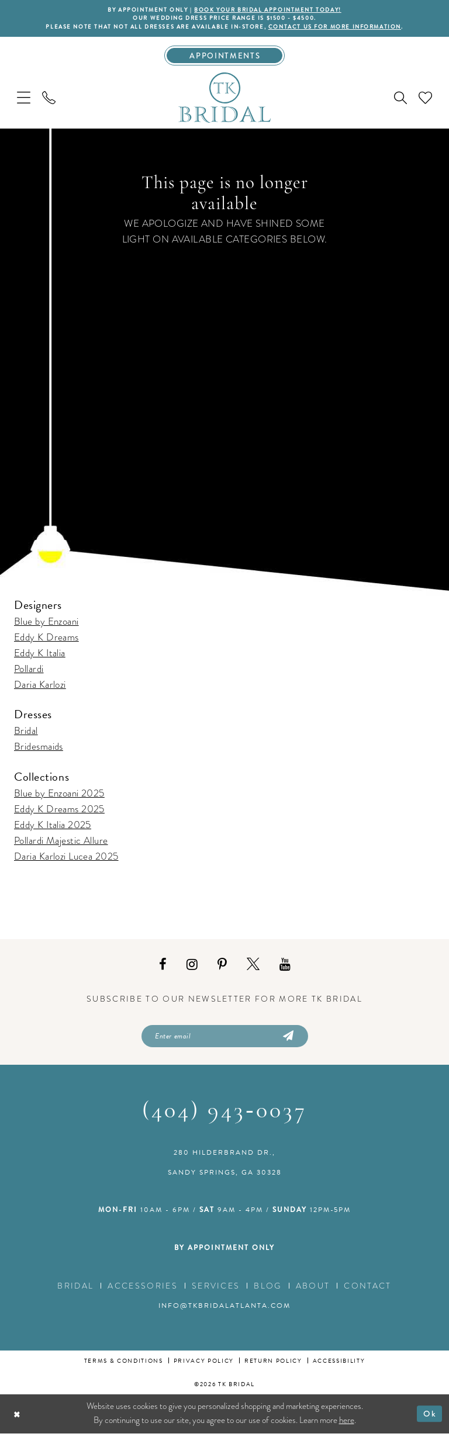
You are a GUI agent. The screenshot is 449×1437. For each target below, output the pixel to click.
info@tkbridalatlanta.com (224, 1308)
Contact (367, 1288)
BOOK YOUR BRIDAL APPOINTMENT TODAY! (270, 10)
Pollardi (29, 671)
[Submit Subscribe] (287, 1038)
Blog (267, 1288)
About (313, 1288)
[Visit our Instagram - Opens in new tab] (192, 966)
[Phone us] (48, 99)
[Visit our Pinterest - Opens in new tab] (222, 966)
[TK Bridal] (224, 99)
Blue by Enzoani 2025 (59, 795)
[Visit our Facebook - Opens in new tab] (162, 966)
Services (216, 1288)
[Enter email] (224, 1038)
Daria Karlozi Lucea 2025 (66, 858)
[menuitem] (23, 99)
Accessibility (339, 1363)
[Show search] (400, 100)
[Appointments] (224, 57)
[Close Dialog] (18, 1417)
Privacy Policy (204, 1363)
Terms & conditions (123, 1363)
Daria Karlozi (40, 687)
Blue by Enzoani (46, 624)
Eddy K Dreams (46, 639)
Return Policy (273, 1363)
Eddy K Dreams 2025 (59, 811)
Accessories (143, 1288)
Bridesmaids (38, 749)
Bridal (26, 733)
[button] (23, 99)
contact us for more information (340, 27)
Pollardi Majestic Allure (61, 842)
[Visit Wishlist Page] (425, 99)
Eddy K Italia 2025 (52, 826)
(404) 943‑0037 (224, 1114)
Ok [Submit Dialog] (429, 1416)
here (346, 1423)
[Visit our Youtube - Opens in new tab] (285, 966)
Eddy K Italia (39, 655)
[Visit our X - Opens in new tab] (253, 966)
